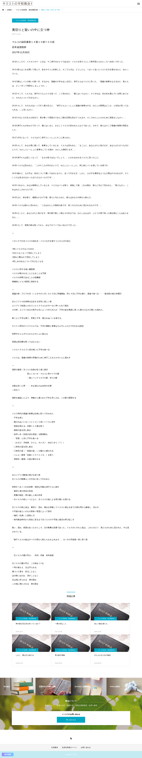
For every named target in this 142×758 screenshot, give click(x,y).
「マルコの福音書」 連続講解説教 (25, 20)
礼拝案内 (54, 747)
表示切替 (7, 754)
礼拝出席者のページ (69, 747)
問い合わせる (71, 720)
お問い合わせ (86, 747)
